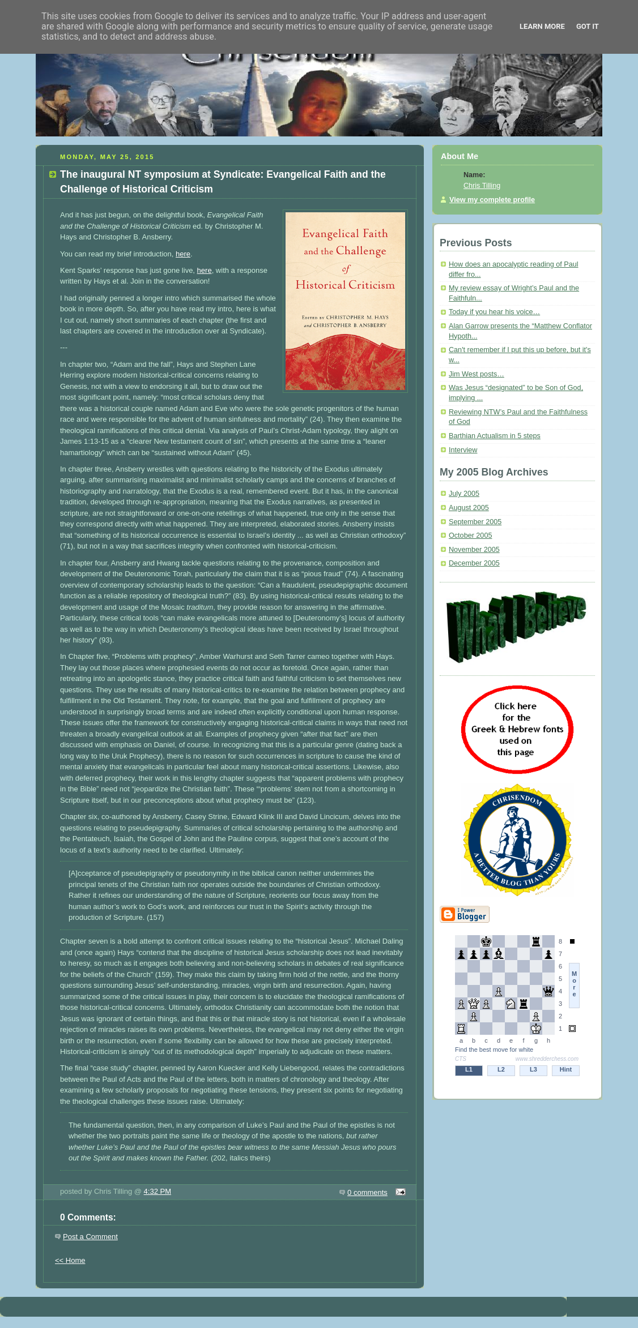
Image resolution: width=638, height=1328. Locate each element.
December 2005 (474, 563)
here (183, 254)
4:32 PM (157, 1191)
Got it (587, 26)
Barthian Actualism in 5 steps (495, 436)
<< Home (70, 1260)
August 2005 (469, 508)
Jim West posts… (476, 374)
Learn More (542, 26)
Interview (463, 450)
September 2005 (475, 522)
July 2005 (464, 494)
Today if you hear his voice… (494, 312)
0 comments (367, 1192)
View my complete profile (492, 200)
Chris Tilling (481, 186)
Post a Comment (90, 1236)
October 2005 (470, 535)
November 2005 (474, 550)
